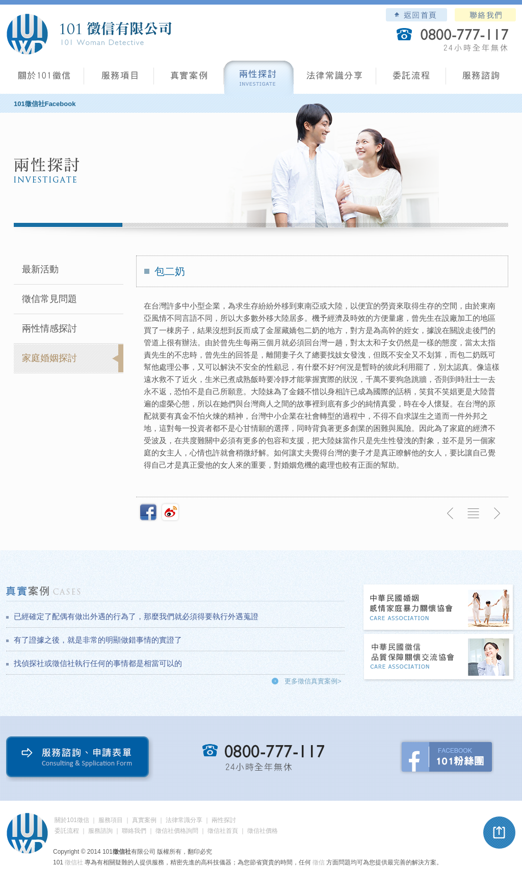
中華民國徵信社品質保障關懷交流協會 (439, 657)
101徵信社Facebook (44, 104)
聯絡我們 (485, 14)
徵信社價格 (262, 830)
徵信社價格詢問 (176, 830)
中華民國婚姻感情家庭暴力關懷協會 (439, 608)
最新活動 (40, 269)
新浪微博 (170, 512)
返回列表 (473, 513)
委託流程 (411, 79)
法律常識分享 (335, 79)
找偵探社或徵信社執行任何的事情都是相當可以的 (98, 663)
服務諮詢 (481, 79)
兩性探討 (259, 79)
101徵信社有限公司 (88, 34)
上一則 (450, 513)
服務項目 (119, 79)
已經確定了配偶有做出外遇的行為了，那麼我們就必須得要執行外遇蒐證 (136, 616)
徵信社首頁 (222, 830)
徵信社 (74, 862)
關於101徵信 (72, 820)
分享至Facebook (148, 512)
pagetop (499, 832)
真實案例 (189, 79)
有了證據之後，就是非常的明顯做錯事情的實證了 (98, 639)
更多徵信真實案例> (313, 681)
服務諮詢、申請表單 (79, 759)
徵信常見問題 (49, 299)
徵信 (318, 862)
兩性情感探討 (49, 328)
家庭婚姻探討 (49, 358)
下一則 (496, 513)
